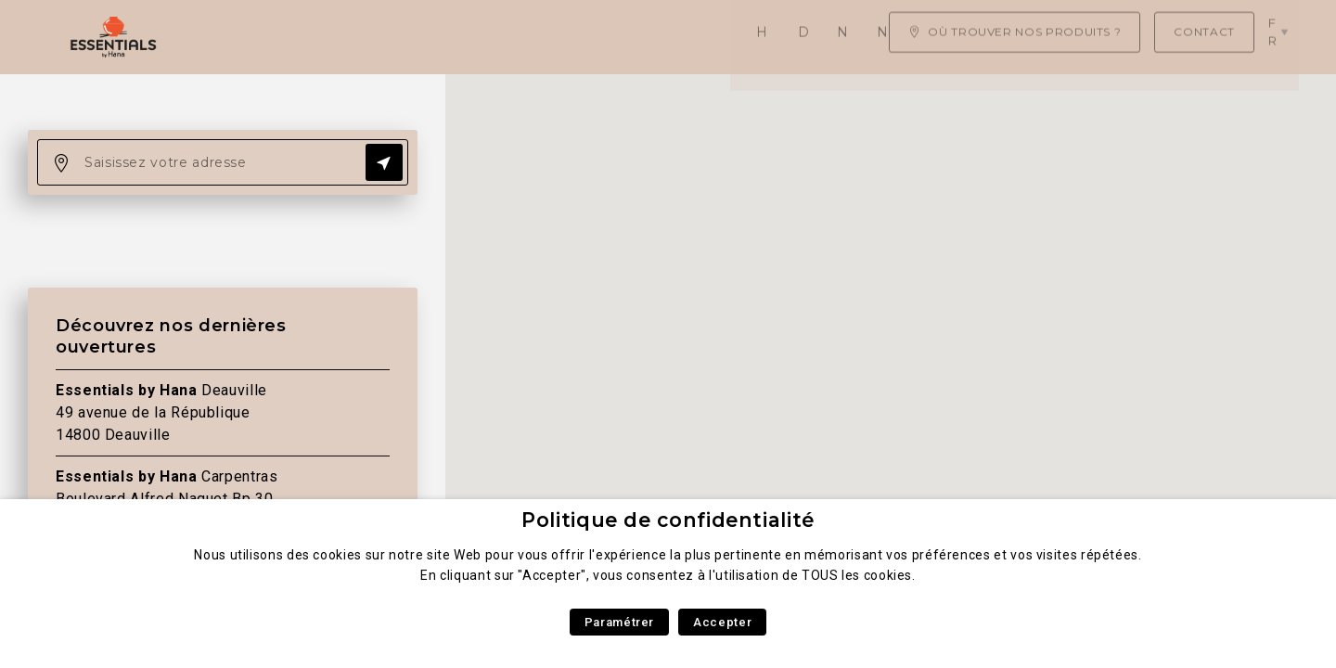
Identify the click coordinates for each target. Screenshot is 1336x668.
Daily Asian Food (373, 37)
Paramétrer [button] (619, 622)
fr (1279, 36)
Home (251, 37)
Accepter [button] (722, 622)
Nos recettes (671, 37)
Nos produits (529, 37)
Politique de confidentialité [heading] (668, 520)
